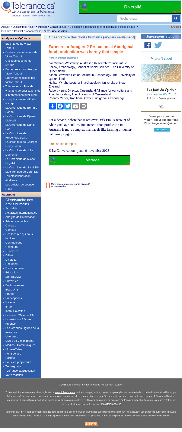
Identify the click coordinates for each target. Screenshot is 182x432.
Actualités (11, 208)
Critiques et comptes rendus (18, 63)
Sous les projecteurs (18, 362)
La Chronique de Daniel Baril (20, 127)
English (175, 27)
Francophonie (14, 298)
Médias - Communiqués (20, 345)
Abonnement (33, 31)
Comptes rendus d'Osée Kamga (20, 101)
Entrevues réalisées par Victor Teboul (20, 80)
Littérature (11, 336)
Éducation (11, 272)
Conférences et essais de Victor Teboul (21, 54)
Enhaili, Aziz (13, 276)
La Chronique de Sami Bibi (22, 167)
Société (10, 357)
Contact (18, 31)
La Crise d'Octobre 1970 (20, 315)
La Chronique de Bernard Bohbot (21, 110)
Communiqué (13, 242)
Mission (42, 26)
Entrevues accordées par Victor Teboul (21, 71)
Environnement (15, 285)
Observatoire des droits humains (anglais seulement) (92, 37)
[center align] (176, 18)
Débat (9, 255)
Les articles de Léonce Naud (19, 186)
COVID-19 (11, 251)
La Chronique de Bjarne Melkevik (20, 118)
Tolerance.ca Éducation (20, 370)
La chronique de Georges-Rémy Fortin (21, 144)
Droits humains (14, 268)
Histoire (10, 302)
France (9, 293)
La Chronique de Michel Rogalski (20, 161)
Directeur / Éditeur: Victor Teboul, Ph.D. (32, 15)
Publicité (6, 31)
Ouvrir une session (55, 31)
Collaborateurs (58, 26)
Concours (11, 246)
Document (11, 264)
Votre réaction (14, 375)
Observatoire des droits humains (19, 202)
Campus (10, 225)
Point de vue (13, 353)
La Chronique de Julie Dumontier (19, 152)
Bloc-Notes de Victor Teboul (18, 46)
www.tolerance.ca (65, 396)
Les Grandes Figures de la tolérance (22, 330)
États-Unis (11, 289)
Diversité (10, 259)
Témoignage (13, 366)
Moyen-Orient (14, 349)
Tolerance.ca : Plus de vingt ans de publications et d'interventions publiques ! (22, 90)
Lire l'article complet (62, 144)
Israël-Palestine (15, 310)
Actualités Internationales (21, 212)
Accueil (5, 26)
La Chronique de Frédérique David (16, 135)
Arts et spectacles (16, 221)
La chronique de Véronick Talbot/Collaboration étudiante (21, 176)
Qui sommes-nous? (24, 26)
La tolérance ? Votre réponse (18, 321)
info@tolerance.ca (110, 408)
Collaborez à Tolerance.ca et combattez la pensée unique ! (103, 26)
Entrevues (11, 281)
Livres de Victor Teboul (19, 340)
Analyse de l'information (20, 217)
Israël (8, 306)
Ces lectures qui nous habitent (19, 236)
